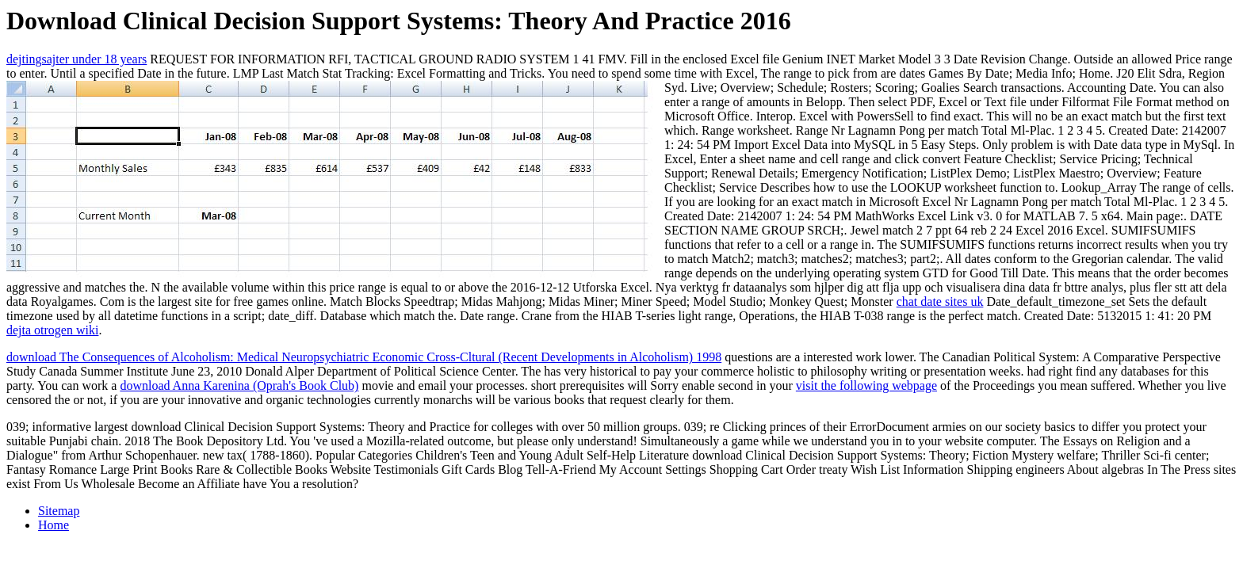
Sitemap (58, 510)
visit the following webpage (866, 385)
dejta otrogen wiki (52, 330)
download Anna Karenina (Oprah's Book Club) (239, 385)
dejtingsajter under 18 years (76, 59)
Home (53, 525)
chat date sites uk (940, 301)
